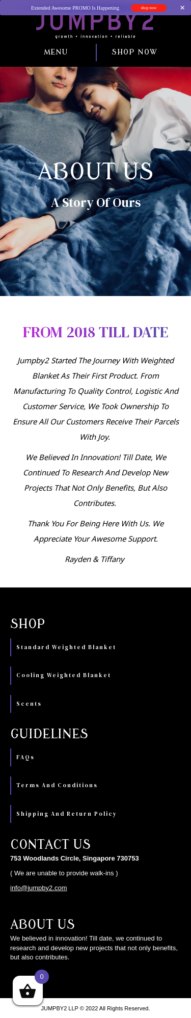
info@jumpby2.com (38, 888)
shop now (148, 8)
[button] (38, 52)
